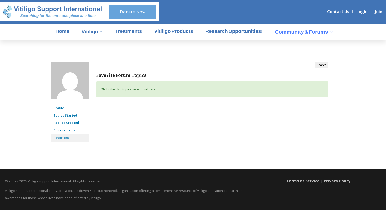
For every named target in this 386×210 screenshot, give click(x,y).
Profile (59, 108)
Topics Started (65, 115)
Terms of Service (303, 181)
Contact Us (338, 11)
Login (362, 11)
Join (378, 11)
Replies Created (66, 123)
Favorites (61, 138)
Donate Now (133, 12)
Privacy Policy (337, 181)
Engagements (65, 130)
